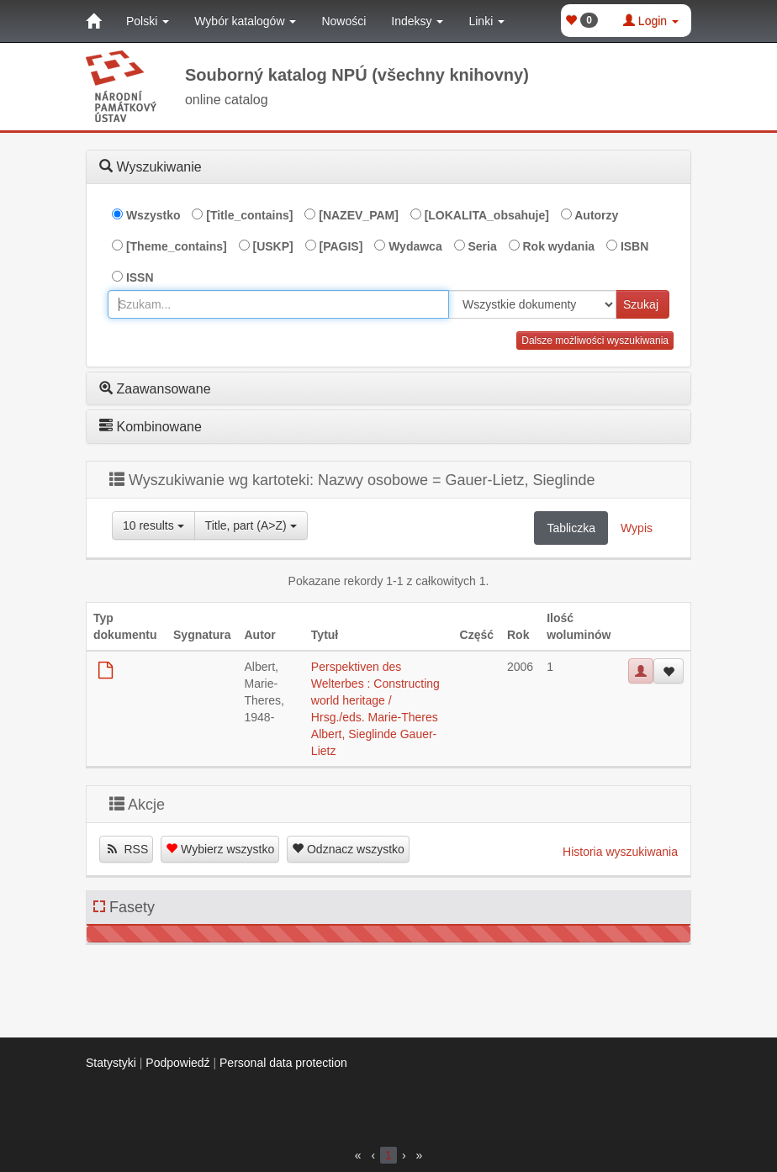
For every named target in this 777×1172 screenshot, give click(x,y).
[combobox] (278, 304)
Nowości (343, 21)
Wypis (637, 528)
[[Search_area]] (532, 304)
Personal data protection (283, 1062)
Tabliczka (571, 528)
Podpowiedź (177, 1062)
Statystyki (111, 1062)
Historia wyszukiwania (620, 851)
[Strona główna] (93, 21)
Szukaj (640, 304)
